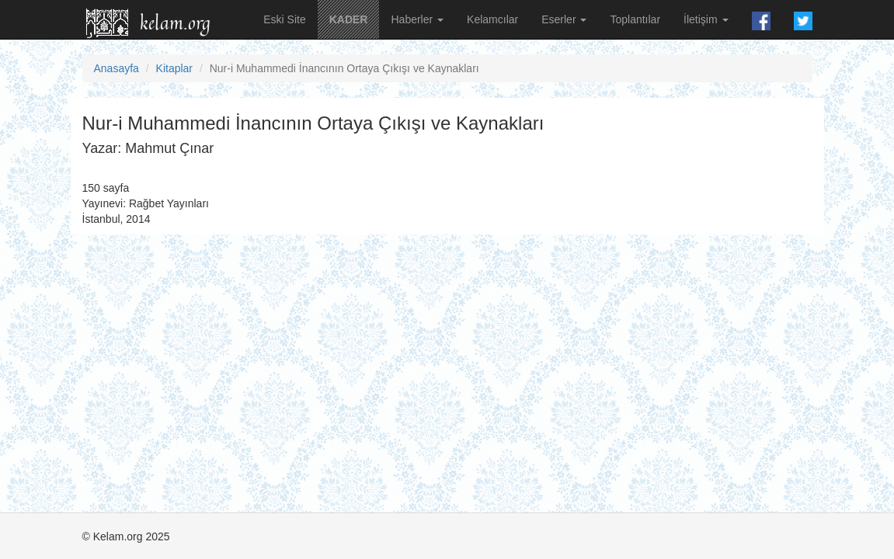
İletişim (706, 19)
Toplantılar (635, 19)
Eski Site (284, 19)
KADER (348, 19)
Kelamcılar (492, 19)
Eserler (563, 19)
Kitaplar (174, 68)
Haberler (417, 19)
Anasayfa (116, 68)
